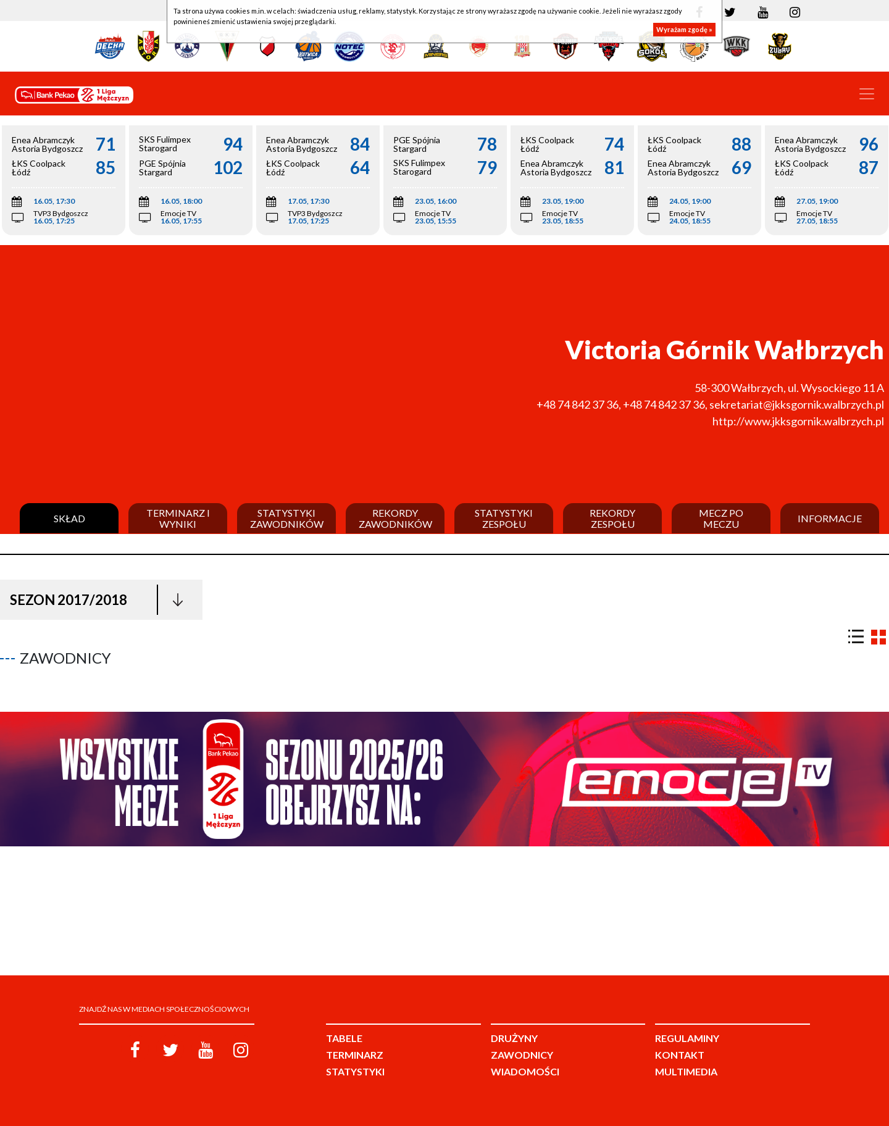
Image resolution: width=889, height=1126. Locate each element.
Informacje (830, 518)
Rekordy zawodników (395, 518)
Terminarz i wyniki (178, 518)
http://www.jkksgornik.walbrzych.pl (798, 421)
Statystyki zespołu (504, 518)
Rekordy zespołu (612, 518)
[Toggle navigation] (866, 93)
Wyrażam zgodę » (684, 29)
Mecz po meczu (721, 518)
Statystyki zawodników (286, 518)
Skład (69, 518)
